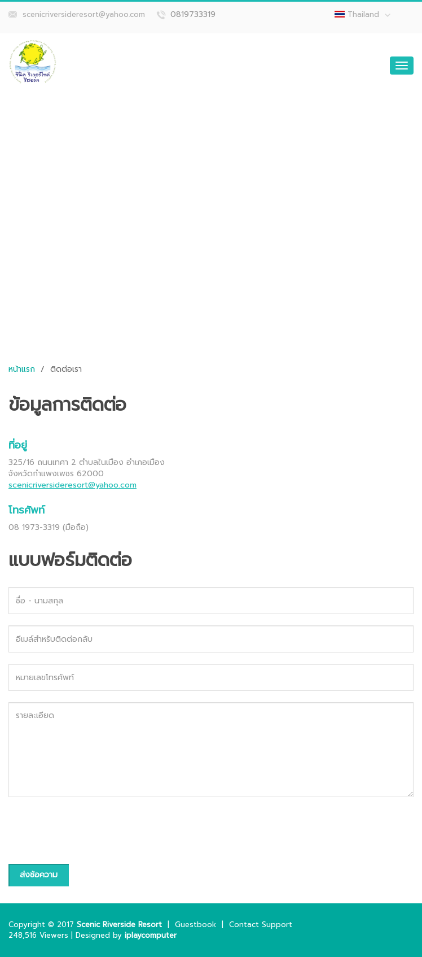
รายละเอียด (211, 749)
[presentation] (94, 830)
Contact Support (260, 924)
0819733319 (193, 14)
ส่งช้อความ (39, 875)
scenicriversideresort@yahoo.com (84, 14)
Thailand (369, 14)
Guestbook (195, 924)
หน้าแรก (21, 369)
